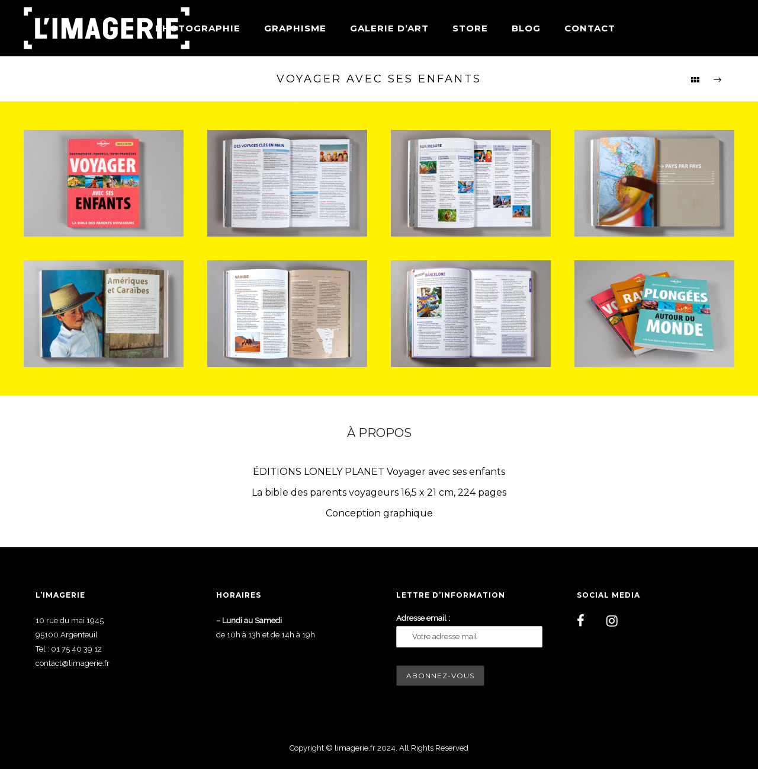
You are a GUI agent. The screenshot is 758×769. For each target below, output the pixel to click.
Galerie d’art (389, 28)
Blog (526, 28)
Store (470, 28)
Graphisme (295, 28)
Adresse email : (423, 618)
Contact (589, 28)
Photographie (197, 28)
